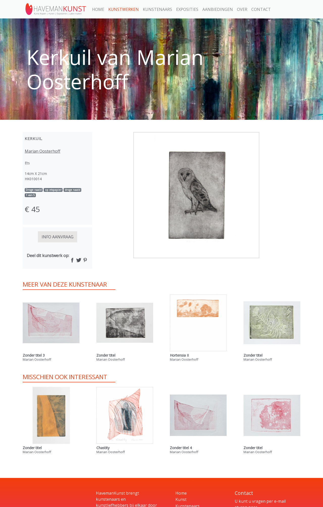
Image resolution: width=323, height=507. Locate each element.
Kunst (180, 499)
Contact (261, 9)
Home (98, 9)
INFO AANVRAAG (57, 237)
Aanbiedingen (217, 9)
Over (242, 9)
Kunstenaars (157, 9)
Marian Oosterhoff (42, 151)
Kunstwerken (123, 9)
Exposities (187, 9)
